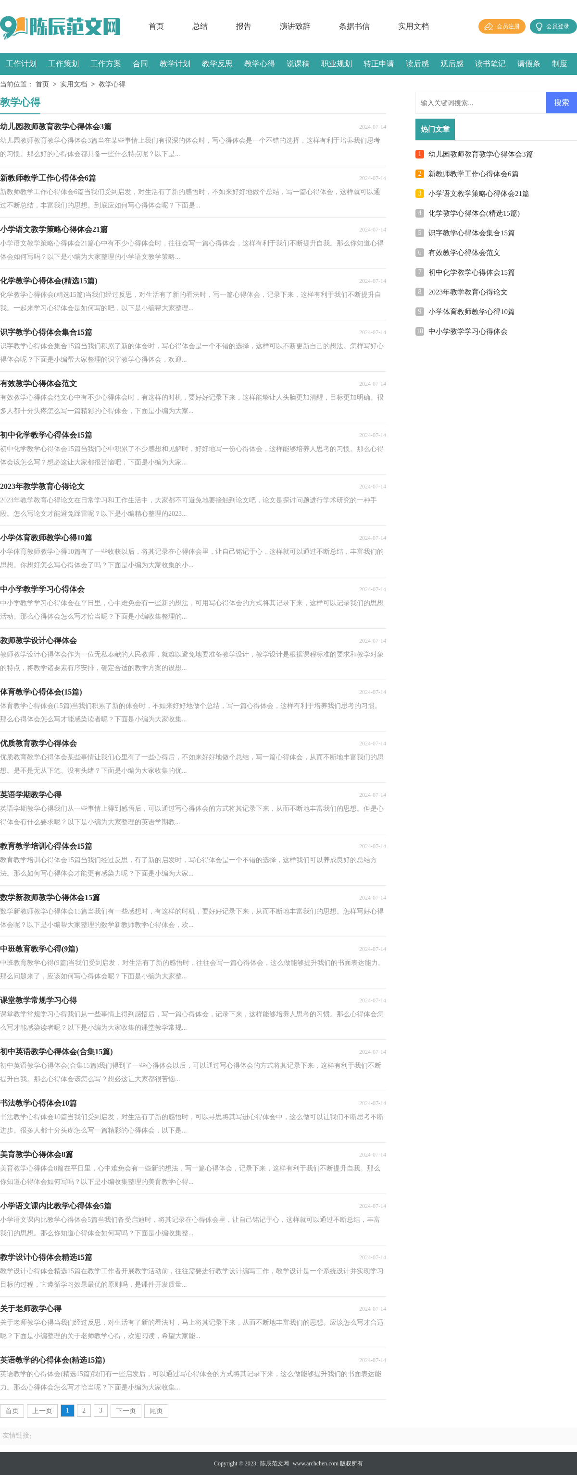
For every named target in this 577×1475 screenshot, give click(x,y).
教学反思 (217, 64)
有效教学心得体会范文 (464, 252)
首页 (156, 26)
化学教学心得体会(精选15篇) (474, 213)
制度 (559, 64)
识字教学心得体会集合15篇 (471, 233)
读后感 (417, 64)
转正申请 (379, 64)
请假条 (528, 64)
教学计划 (175, 64)
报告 (243, 26)
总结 (200, 26)
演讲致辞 (295, 26)
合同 (140, 64)
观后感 (452, 64)
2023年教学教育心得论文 (468, 292)
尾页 (156, 1410)
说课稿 (298, 64)
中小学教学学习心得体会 (468, 331)
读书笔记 (490, 64)
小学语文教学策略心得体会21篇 (478, 193)
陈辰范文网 (274, 1463)
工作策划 (63, 64)
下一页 (126, 1410)
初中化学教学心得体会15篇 (471, 272)
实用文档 (413, 26)
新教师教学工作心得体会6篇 (473, 174)
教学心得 (259, 64)
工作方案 (105, 64)
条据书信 (354, 26)
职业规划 (336, 64)
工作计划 (21, 64)
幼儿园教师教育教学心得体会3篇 (480, 154)
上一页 (42, 1410)
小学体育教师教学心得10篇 (471, 312)
